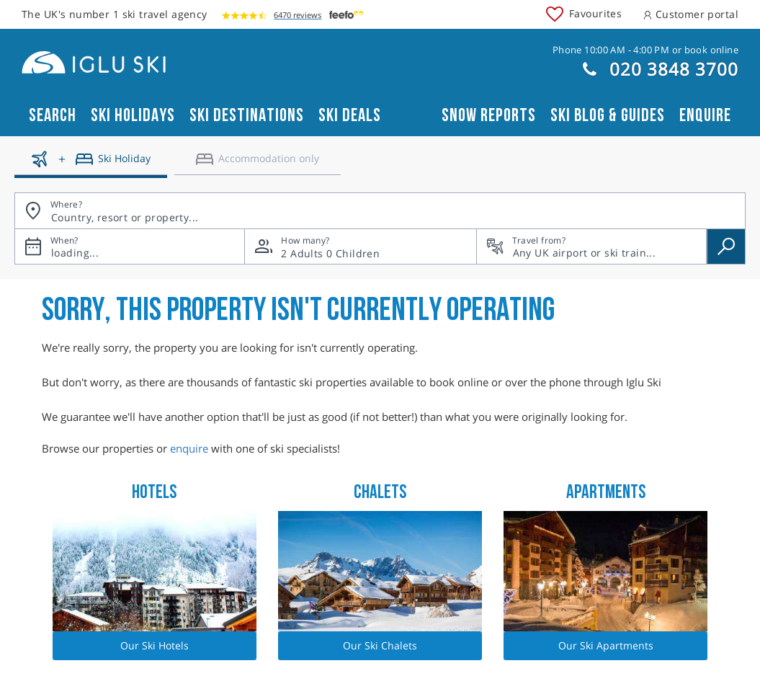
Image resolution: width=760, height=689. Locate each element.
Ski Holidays (133, 116)
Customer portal (690, 14)
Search (52, 116)
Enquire (705, 116)
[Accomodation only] (257, 164)
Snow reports (489, 116)
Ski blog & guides (607, 116)
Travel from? (538, 240)
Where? (66, 204)
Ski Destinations (246, 116)
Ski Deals (349, 116)
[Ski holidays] (90, 164)
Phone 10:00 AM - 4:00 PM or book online (645, 49)
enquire (189, 448)
